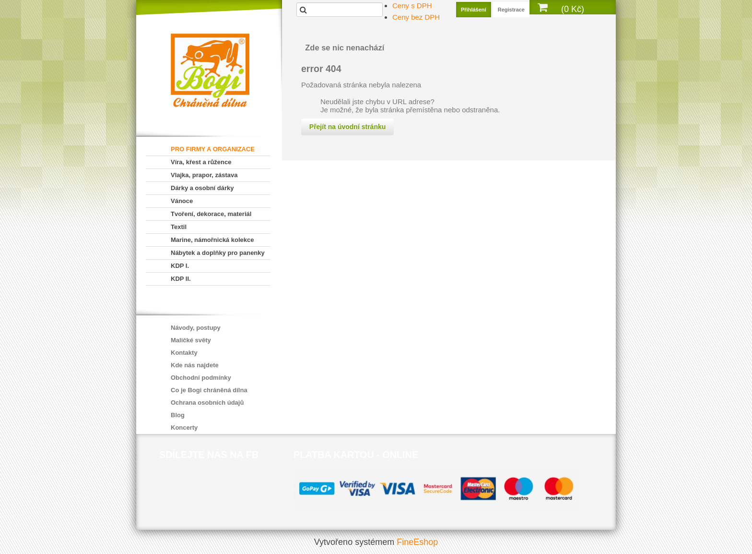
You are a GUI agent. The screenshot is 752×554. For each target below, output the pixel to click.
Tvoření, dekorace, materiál (211, 213)
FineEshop (417, 542)
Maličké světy (191, 340)
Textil (179, 226)
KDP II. (181, 278)
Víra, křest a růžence (201, 162)
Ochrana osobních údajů (207, 402)
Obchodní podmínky (201, 377)
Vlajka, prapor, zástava (204, 175)
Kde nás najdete (195, 365)
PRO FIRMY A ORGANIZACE (213, 149)
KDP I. (180, 265)
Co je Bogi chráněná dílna (209, 390)
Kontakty (184, 352)
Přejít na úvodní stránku (347, 127)
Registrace (511, 9)
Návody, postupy (196, 327)
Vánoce (182, 201)
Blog (178, 415)
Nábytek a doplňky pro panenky (218, 252)
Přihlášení (473, 9)
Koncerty (184, 427)
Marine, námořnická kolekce (212, 239)
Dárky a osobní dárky (202, 188)
